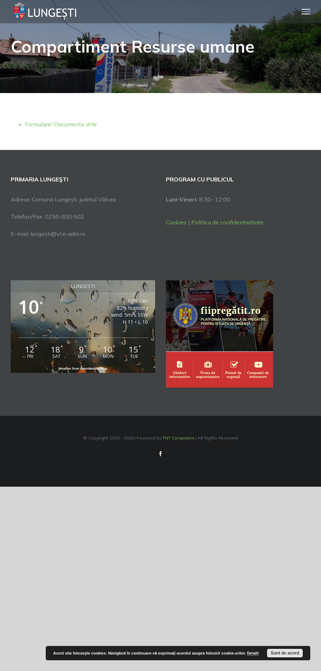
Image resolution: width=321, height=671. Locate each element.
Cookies (176, 222)
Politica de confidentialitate (227, 222)
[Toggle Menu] (306, 11)
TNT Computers (178, 438)
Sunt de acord (285, 653)
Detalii (253, 653)
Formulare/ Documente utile (61, 124)
